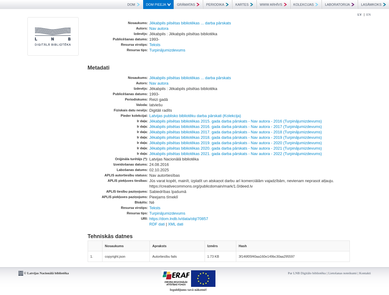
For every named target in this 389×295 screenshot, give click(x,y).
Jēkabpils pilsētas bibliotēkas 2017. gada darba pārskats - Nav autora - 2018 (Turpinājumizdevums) (235, 132)
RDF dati (157, 224)
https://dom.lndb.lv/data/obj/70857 (178, 218)
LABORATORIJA (339, 4)
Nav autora (159, 28)
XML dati (175, 224)
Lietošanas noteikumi (342, 273)
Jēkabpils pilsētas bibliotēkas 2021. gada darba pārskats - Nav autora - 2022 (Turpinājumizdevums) (235, 153)
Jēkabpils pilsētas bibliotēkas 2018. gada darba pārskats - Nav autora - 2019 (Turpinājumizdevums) (235, 137)
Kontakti (365, 273)
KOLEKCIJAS (305, 4)
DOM (133, 4)
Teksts (155, 44)
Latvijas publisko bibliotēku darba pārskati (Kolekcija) (195, 115)
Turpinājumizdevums (167, 50)
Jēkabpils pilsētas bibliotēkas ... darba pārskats (190, 23)
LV (360, 14)
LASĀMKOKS (373, 4)
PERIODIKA (217, 4)
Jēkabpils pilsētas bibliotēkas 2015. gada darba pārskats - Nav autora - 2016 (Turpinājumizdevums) (235, 121)
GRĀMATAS (188, 4)
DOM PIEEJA (158, 4)
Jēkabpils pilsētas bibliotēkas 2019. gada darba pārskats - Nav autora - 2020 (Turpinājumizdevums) (235, 143)
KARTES (244, 4)
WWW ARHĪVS (273, 4)
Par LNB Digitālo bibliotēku (307, 273)
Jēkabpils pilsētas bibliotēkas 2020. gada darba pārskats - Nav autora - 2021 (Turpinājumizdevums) (235, 148)
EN (368, 14)
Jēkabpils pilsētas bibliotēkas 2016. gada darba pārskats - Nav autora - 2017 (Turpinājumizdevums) (235, 126)
